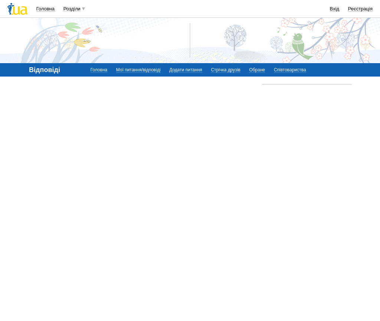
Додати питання (185, 69)
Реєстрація (360, 9)
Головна (45, 9)
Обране (257, 69)
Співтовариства (290, 69)
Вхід (335, 9)
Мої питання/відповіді (138, 69)
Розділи (72, 9)
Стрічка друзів (225, 69)
